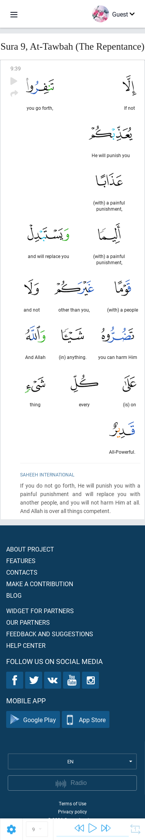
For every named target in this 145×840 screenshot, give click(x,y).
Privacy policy (72, 811)
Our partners (28, 622)
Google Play (33, 720)
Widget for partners (40, 611)
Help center (26, 645)
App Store (86, 720)
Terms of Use (72, 803)
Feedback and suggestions (49, 634)
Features (21, 561)
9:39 (15, 68)
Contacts (22, 572)
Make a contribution (39, 584)
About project (30, 549)
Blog (14, 595)
